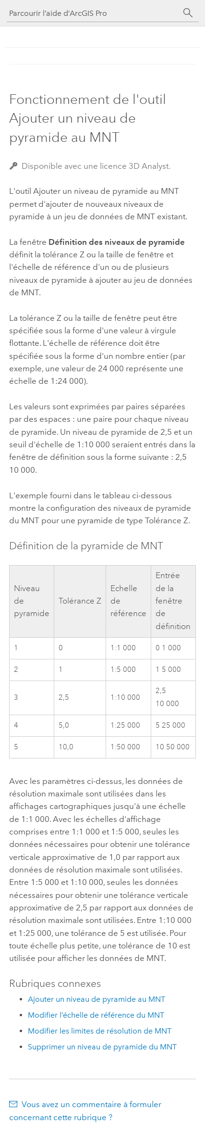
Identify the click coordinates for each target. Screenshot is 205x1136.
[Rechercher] (188, 13)
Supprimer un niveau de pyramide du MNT (102, 1046)
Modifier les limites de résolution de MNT (99, 1030)
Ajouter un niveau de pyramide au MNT (96, 999)
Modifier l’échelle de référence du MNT (96, 1015)
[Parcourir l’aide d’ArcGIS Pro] (93, 13)
